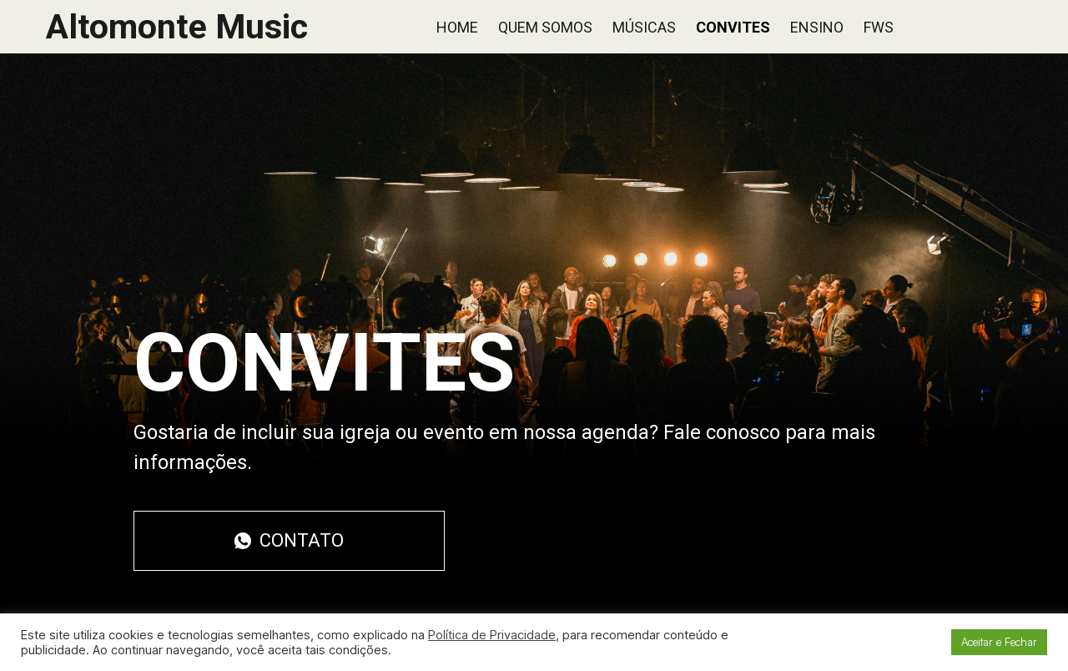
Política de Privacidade (492, 635)
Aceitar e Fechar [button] (999, 641)
